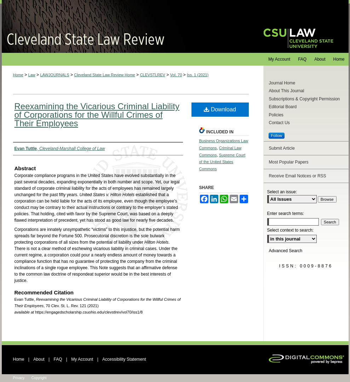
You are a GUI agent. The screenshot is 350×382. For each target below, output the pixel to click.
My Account (82, 359)
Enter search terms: (285, 213)
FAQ (57, 359)
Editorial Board (283, 106)
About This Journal (286, 90)
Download (220, 109)
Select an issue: (282, 191)
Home (18, 75)
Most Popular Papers (289, 162)
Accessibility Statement (124, 359)
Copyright (39, 378)
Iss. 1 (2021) (197, 75)
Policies (276, 114)
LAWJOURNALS (54, 75)
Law (31, 75)
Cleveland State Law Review (126, 26)
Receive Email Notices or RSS (297, 175)
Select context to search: (290, 230)
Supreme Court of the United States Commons (222, 162)
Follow (276, 135)
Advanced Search (286, 250)
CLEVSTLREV (152, 75)
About (38, 359)
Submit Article (282, 148)
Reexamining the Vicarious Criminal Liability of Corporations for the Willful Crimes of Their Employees (97, 114)
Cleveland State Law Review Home (104, 75)
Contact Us (279, 122)
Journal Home (282, 83)
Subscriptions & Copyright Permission (304, 98)
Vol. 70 (176, 75)
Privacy (19, 378)
